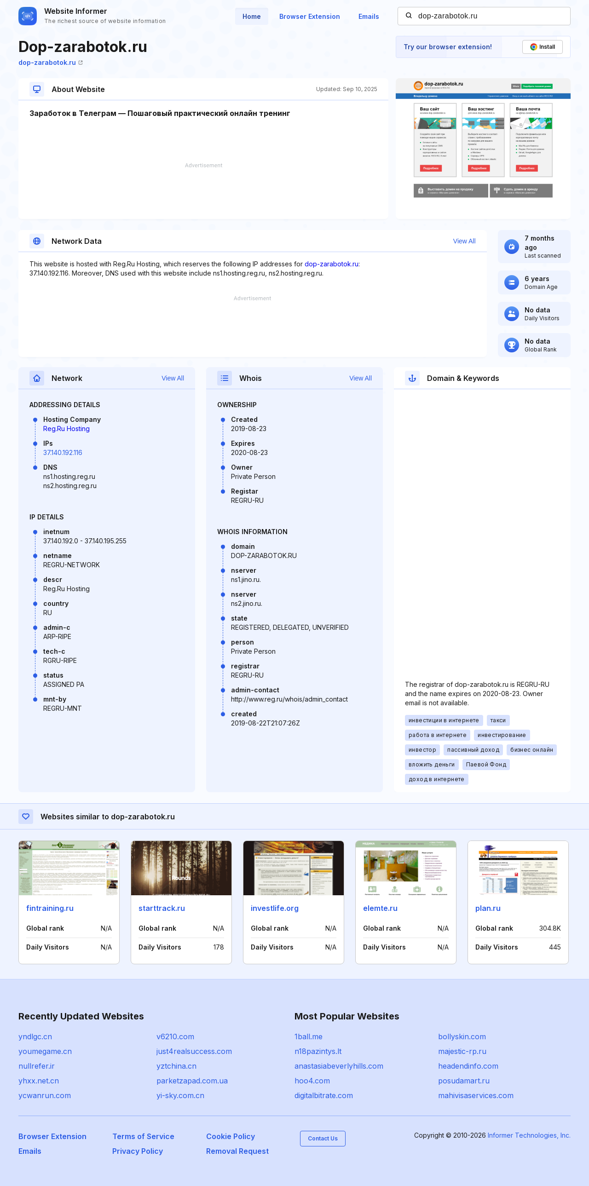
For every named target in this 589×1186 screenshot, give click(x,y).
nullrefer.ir (36, 1066)
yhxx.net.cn (38, 1080)
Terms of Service (143, 1136)
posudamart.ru (464, 1080)
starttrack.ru (162, 908)
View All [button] (464, 241)
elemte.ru (380, 908)
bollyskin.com (462, 1036)
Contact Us (323, 1138)
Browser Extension (309, 16)
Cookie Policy (230, 1136)
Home (252, 16)
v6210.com (175, 1036)
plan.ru (488, 908)
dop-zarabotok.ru (50, 62)
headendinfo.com (468, 1066)
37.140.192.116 (62, 452)
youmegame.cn (45, 1051)
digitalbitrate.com (323, 1095)
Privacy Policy (137, 1151)
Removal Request (237, 1151)
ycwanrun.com (44, 1095)
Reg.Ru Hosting (66, 428)
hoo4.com (312, 1080)
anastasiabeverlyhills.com (338, 1066)
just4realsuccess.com (194, 1051)
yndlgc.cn (35, 1036)
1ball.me (308, 1036)
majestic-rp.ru (462, 1051)
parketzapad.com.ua (192, 1080)
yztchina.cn (176, 1066)
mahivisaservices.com (476, 1095)
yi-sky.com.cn (180, 1095)
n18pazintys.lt (317, 1051)
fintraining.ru (50, 908)
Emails (368, 16)
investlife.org (275, 908)
